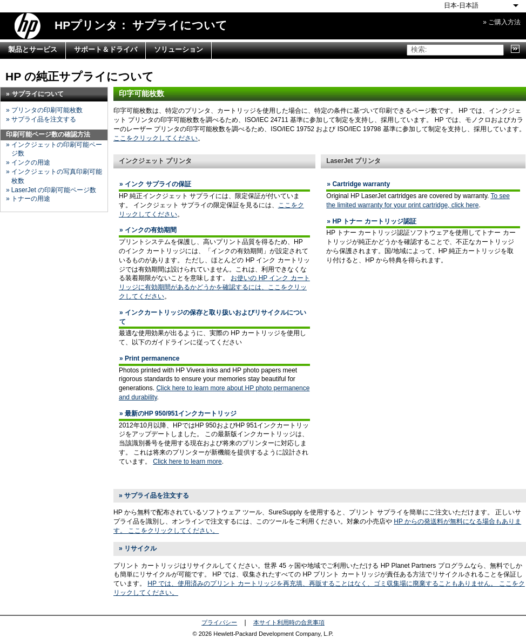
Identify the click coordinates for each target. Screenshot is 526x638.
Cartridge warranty (361, 184)
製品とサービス (32, 49)
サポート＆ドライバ (105, 49)
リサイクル (140, 548)
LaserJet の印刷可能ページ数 (53, 190)
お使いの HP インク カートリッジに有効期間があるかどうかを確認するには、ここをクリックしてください (214, 287)
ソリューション (178, 49)
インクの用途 (30, 162)
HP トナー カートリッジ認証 (374, 221)
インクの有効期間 (151, 230)
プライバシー (219, 622)
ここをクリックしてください (155, 138)
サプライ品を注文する (43, 119)
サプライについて (38, 94)
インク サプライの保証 (158, 184)
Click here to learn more (187, 461)
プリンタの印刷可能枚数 (47, 110)
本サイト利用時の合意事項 (289, 622)
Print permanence (152, 358)
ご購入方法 (504, 22)
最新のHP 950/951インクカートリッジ (181, 413)
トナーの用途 (30, 198)
